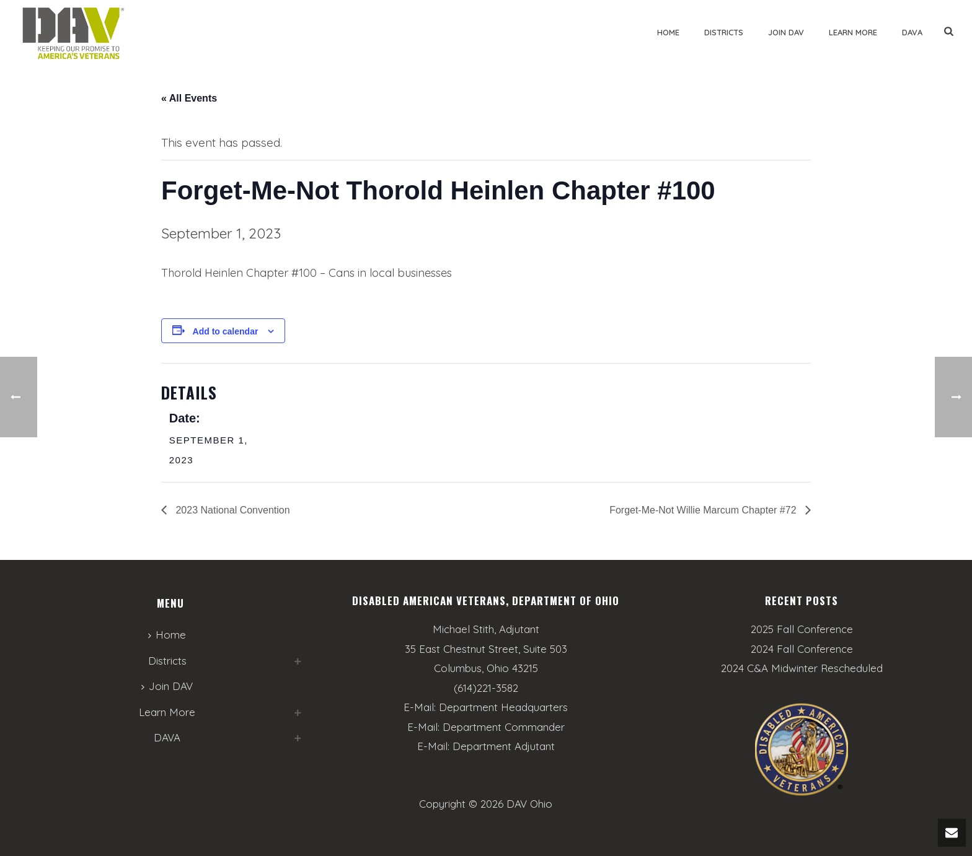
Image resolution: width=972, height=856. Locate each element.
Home (668, 32)
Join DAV (786, 32)
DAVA (912, 32)
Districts (723, 32)
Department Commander (504, 726)
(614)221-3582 (486, 687)
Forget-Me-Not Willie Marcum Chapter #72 (704, 510)
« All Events (189, 98)
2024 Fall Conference (802, 649)
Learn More (853, 32)
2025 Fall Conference (802, 629)
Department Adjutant (504, 746)
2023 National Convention (231, 510)
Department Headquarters (503, 707)
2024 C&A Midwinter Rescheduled (802, 668)
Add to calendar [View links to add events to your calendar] (225, 331)
